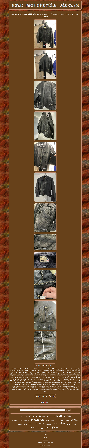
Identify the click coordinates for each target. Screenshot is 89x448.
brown (30, 424)
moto (48, 417)
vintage (75, 419)
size (69, 416)
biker (55, 423)
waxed (21, 420)
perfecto (69, 424)
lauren (16, 417)
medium (47, 428)
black (63, 423)
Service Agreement (45, 445)
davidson (35, 427)
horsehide (67, 420)
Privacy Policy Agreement (45, 442)
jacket (55, 427)
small (53, 417)
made (42, 428)
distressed (48, 424)
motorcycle (37, 419)
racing (25, 424)
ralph (47, 420)
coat (75, 424)
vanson (52, 420)
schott (14, 420)
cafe (36, 424)
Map (45, 437)
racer (35, 416)
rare (75, 417)
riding (15, 424)
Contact (45, 440)
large (61, 420)
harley (42, 416)
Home (45, 434)
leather (60, 416)
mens (41, 423)
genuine (26, 420)
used (56, 420)
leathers (21, 417)
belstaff (20, 424)
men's (28, 416)
